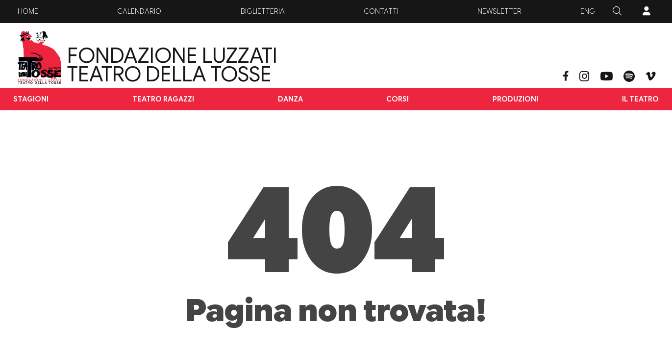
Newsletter (499, 11)
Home (28, 11)
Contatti (381, 11)
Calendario (139, 11)
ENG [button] (587, 11)
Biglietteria (263, 11)
